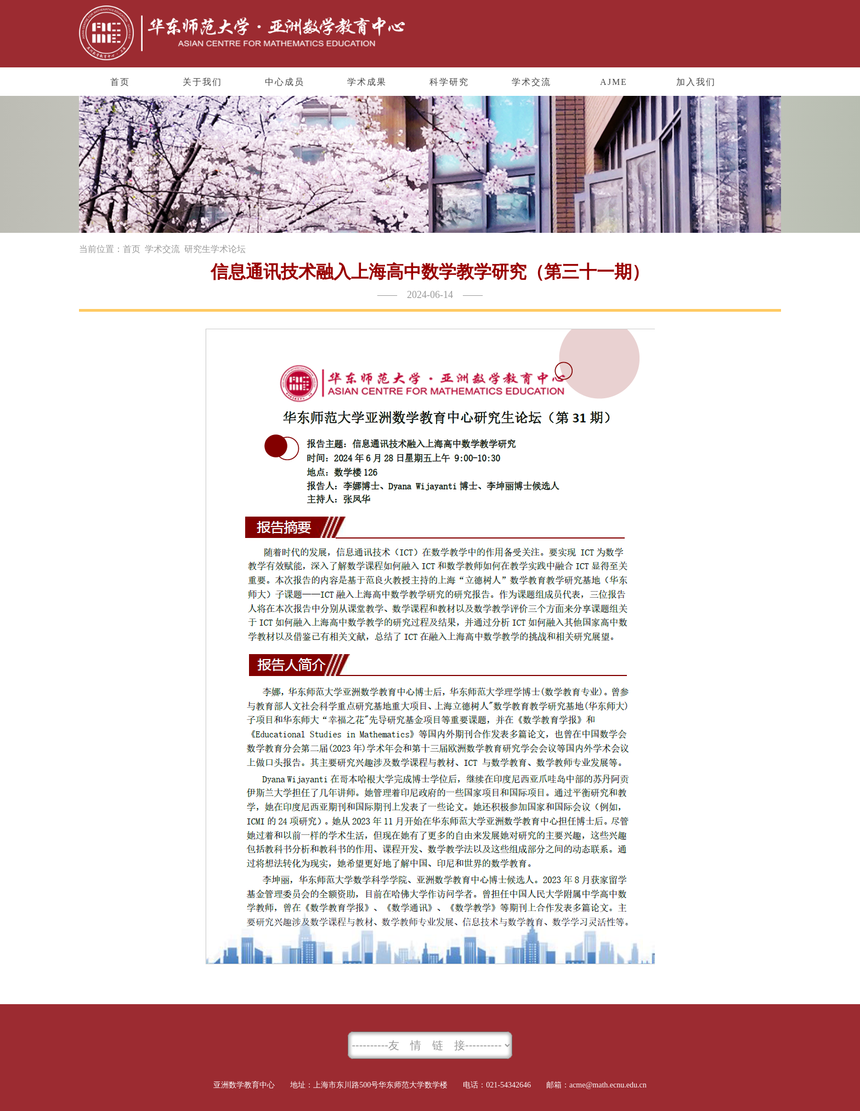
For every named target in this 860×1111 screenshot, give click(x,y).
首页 (131, 249)
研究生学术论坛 (215, 249)
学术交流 (162, 249)
